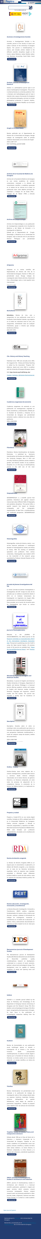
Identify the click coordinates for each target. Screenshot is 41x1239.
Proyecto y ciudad (13, 812)
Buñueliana (11, 311)
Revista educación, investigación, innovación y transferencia (18, 904)
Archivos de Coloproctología (16, 219)
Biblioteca (17, 1218)
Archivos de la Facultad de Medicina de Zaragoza (20, 174)
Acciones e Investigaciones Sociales (18, 37)
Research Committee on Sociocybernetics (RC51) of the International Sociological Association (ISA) (21, 641)
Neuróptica (10, 721)
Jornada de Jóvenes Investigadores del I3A (19, 585)
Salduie (9, 995)
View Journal (11, 59)
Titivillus (10, 1086)
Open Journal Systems (10, 1210)
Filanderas (10, 447)
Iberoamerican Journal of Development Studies (20, 950)
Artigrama (10, 265)
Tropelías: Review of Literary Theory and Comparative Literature (20, 1133)
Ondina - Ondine (12, 767)
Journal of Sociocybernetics (16, 630)
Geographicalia (12, 493)
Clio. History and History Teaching (18, 356)
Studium (10, 1041)
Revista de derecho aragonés (16, 858)
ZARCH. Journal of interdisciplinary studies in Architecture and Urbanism (19, 1178)
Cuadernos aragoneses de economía (19, 402)
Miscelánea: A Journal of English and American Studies (19, 676)
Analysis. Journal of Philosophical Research (18, 83)
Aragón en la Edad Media (15, 128)
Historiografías (12, 539)
